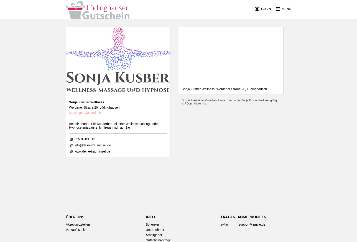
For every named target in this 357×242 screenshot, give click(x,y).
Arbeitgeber (154, 235)
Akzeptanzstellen (78, 224)
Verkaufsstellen (76, 230)
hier (203, 103)
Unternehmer (155, 230)
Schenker (152, 224)
